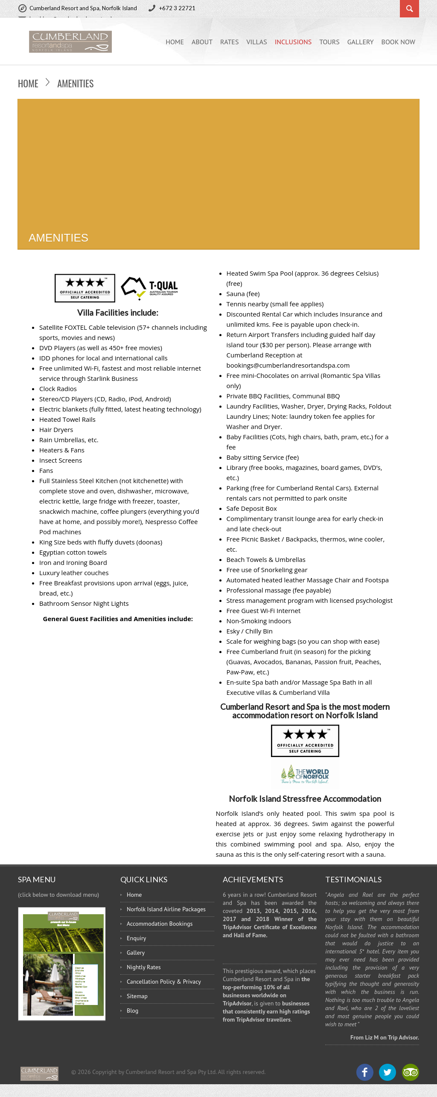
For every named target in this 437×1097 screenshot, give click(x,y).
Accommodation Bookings (159, 923)
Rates (229, 41)
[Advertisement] (218, 162)
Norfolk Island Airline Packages (166, 909)
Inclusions (293, 41)
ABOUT (202, 41)
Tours (329, 41)
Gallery (360, 41)
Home (175, 41)
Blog (132, 1010)
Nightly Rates (144, 967)
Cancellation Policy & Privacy (164, 981)
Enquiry (136, 938)
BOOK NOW (398, 41)
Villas (256, 41)
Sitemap (137, 996)
